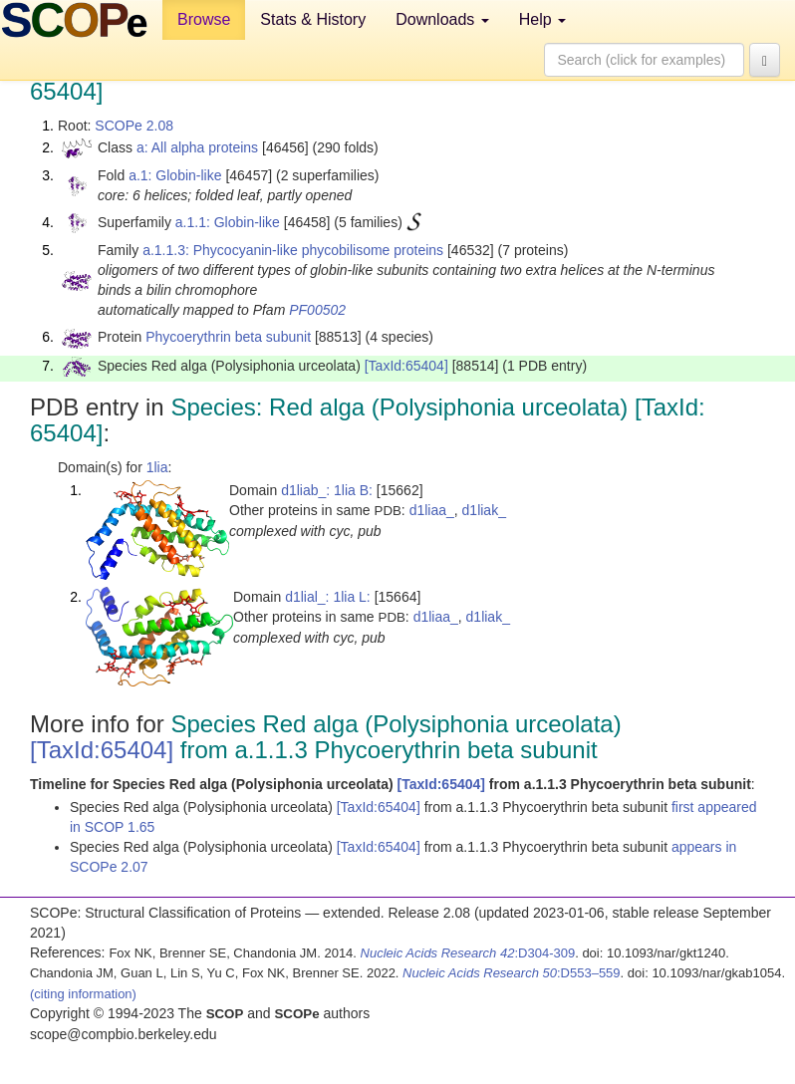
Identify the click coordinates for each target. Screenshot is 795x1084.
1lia (157, 467)
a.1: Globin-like (175, 175)
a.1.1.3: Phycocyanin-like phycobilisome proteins (292, 250)
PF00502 (317, 310)
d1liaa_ (431, 510)
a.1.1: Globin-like (227, 222)
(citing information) (83, 993)
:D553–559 (511, 972)
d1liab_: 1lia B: (327, 490)
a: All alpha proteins (197, 147)
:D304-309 (468, 953)
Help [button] (542, 19)
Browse (203, 19)
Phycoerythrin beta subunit (228, 337)
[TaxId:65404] (406, 366)
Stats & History (313, 19)
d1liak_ (484, 510)
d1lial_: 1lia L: (328, 597)
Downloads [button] (442, 19)
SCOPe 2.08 (134, 126)
